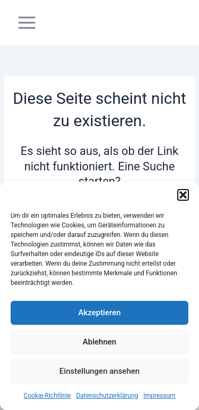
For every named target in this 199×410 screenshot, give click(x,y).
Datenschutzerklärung (107, 395)
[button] (183, 195)
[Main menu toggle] (27, 22)
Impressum (159, 395)
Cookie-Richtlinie (47, 395)
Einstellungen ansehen (99, 371)
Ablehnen (99, 342)
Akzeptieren (99, 312)
